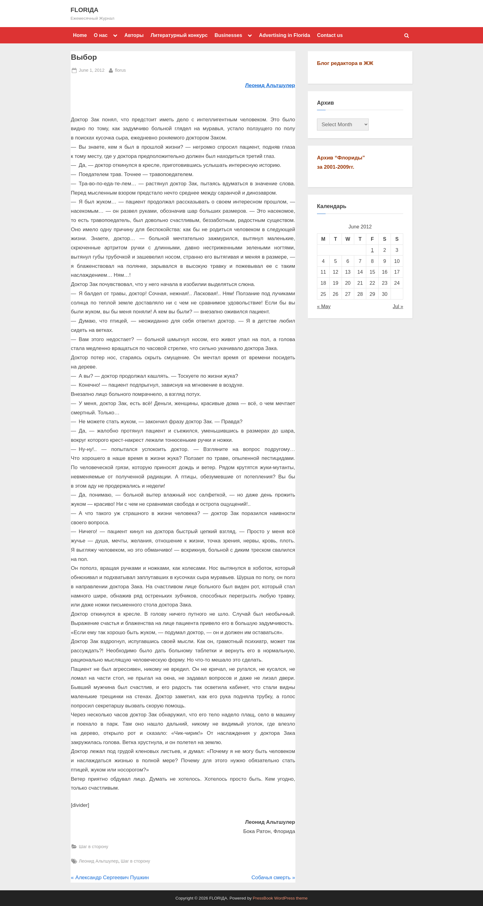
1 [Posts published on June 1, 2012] (372, 250)
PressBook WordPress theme (280, 898)
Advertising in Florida (284, 35)
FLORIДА (84, 9)
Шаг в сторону (93, 846)
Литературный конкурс (179, 35)
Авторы (134, 35)
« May (324, 306)
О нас (101, 35)
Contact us (330, 35)
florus (120, 69)
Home (80, 35)
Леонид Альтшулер (98, 861)
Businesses (228, 35)
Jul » (398, 306)
